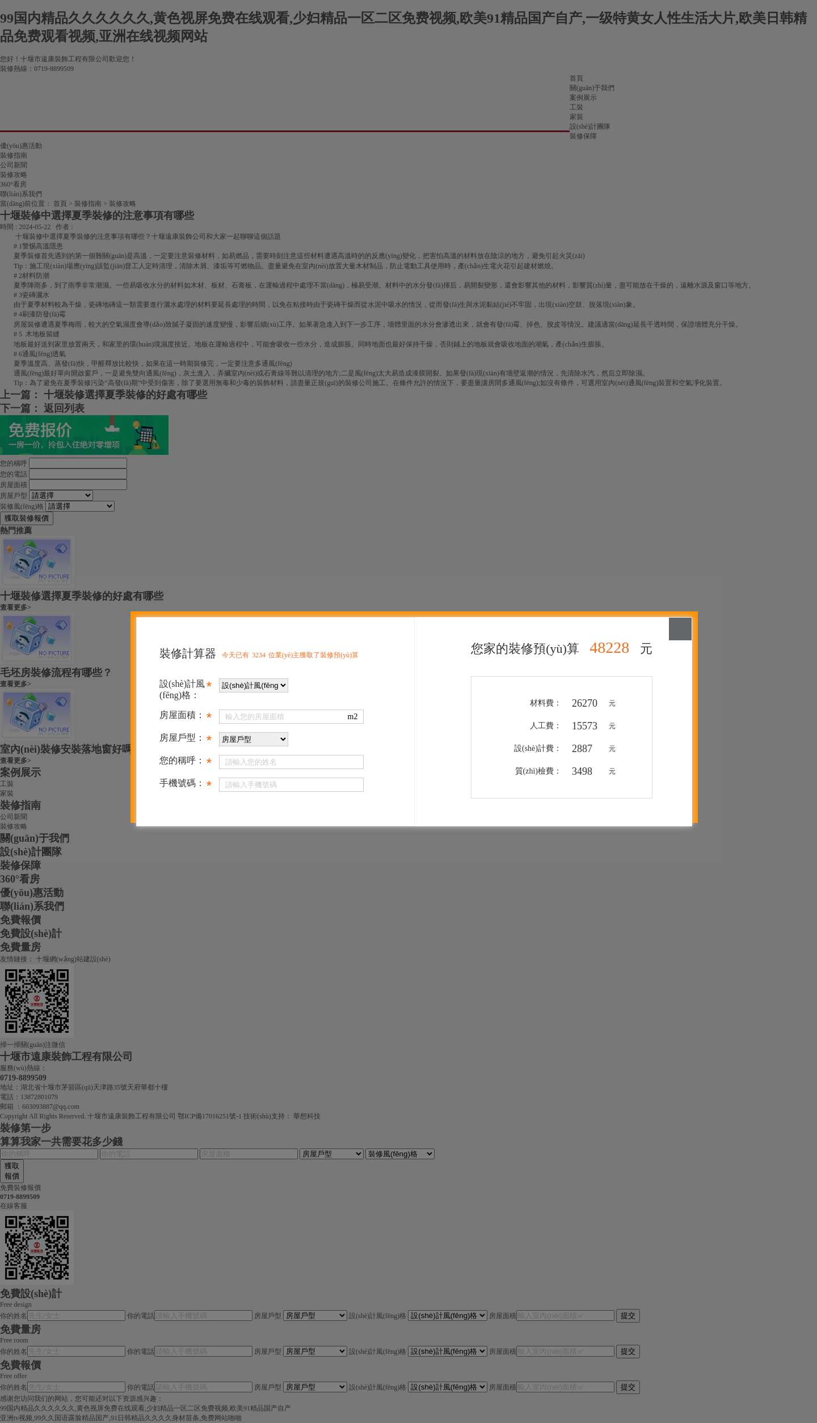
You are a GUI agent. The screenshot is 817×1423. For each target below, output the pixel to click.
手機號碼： (185, 785)
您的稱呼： (185, 762)
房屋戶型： (185, 739)
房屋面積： (185, 717)
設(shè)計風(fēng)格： (185, 689)
